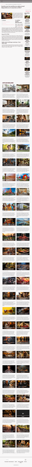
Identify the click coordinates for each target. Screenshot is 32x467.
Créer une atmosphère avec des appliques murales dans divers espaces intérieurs (23, 136)
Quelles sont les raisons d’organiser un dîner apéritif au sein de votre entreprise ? (23, 254)
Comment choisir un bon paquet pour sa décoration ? (27, 20)
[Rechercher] (15, 459)
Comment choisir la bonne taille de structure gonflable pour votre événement (9, 194)
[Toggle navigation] (2, 1)
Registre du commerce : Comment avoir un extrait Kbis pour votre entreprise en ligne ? (9, 387)
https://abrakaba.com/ (20, 26)
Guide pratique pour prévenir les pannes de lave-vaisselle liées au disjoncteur (9, 165)
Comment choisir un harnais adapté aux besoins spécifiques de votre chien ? (23, 151)
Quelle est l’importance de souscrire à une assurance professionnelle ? (27, 73)
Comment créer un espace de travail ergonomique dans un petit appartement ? (23, 106)
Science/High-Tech (20, 462)
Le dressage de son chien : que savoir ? (23, 356)
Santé (16, 461)
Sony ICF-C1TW (4, 23)
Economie (6, 461)
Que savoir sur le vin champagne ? (23, 400)
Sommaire (4, 20)
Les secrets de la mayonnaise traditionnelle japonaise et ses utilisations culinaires (23, 165)
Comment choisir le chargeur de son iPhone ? (27, 62)
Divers (4, 4)
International (11, 461)
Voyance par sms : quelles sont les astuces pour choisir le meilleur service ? (9, 416)
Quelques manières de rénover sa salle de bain (27, 41)
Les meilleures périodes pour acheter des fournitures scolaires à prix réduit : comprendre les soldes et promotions (9, 225)
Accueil (2, 4)
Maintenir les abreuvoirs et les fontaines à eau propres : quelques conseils (23, 431)
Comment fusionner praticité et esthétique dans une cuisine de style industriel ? (9, 106)
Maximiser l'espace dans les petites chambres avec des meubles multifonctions (23, 194)
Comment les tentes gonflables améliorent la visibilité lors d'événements (23, 180)
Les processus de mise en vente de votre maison (27, 52)
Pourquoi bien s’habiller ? (23, 386)
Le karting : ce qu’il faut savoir (9, 282)
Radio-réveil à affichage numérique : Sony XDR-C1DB (8, 24)
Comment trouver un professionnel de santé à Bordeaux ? (27, 31)
